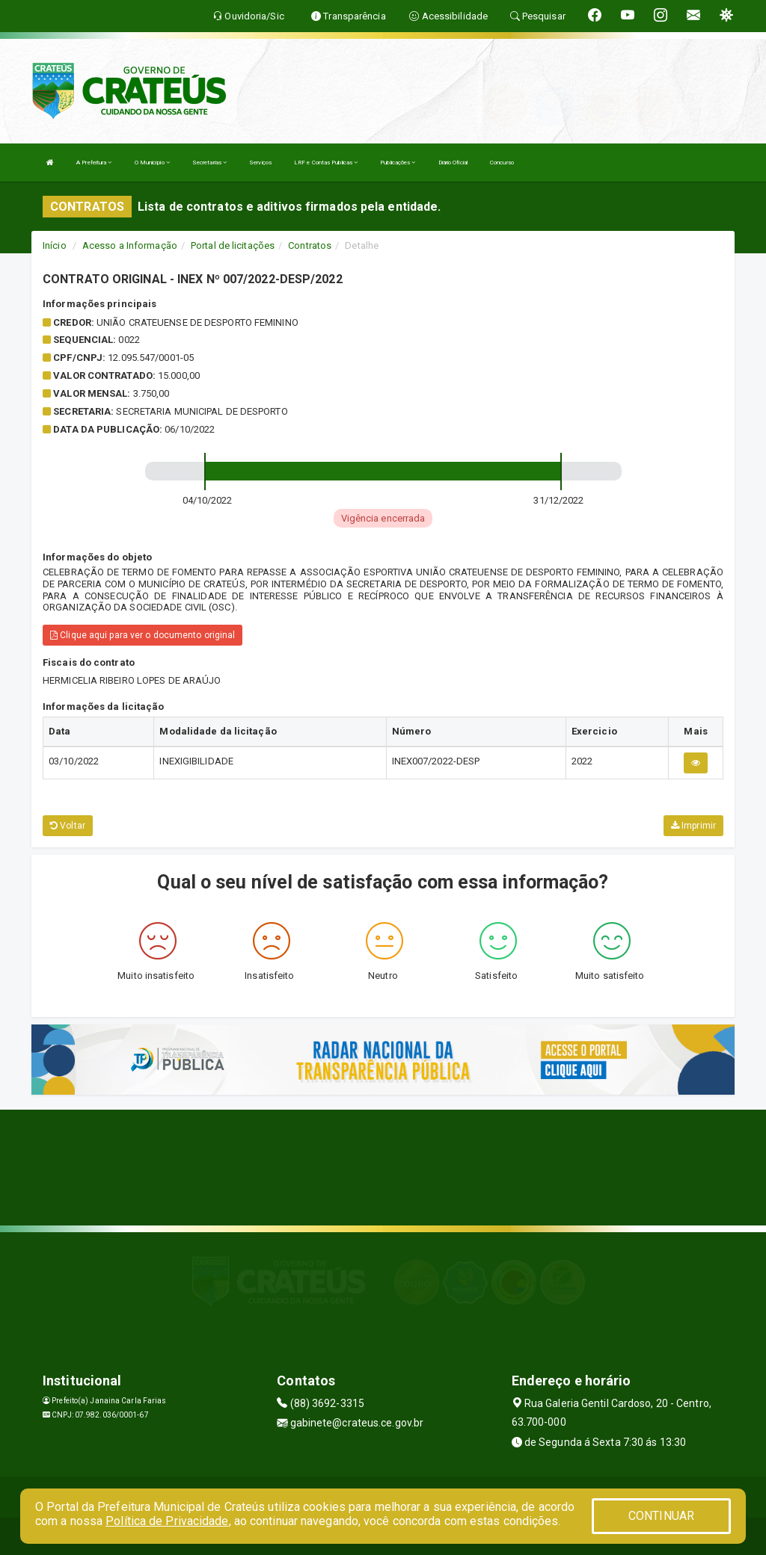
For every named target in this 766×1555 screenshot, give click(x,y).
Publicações (397, 162)
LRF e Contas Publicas (326, 162)
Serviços (260, 162)
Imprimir (693, 825)
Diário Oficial (453, 162)
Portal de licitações (233, 245)
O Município (152, 162)
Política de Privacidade (166, 1521)
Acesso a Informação (129, 245)
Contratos (309, 245)
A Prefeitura (93, 162)
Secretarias (209, 162)
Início (55, 245)
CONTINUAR (661, 1516)
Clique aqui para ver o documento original (142, 635)
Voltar (67, 825)
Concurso (502, 162)
